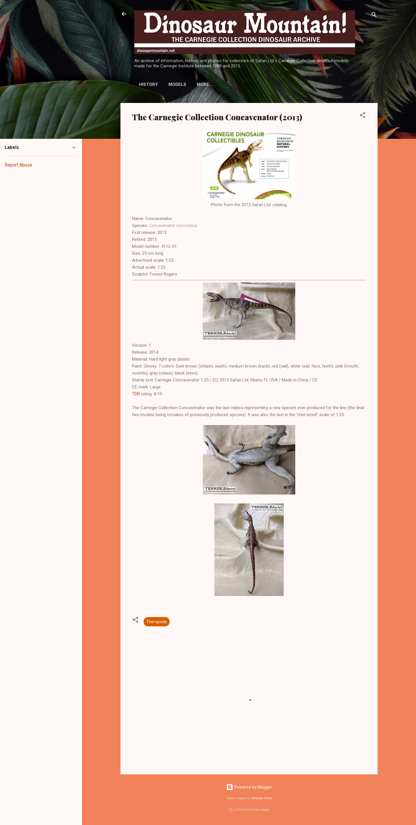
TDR (136, 393)
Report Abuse (18, 165)
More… (252, 84)
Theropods (156, 621)
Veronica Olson (261, 798)
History (148, 84)
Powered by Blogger (249, 787)
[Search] (374, 16)
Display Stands (215, 84)
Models (177, 84)
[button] (362, 116)
